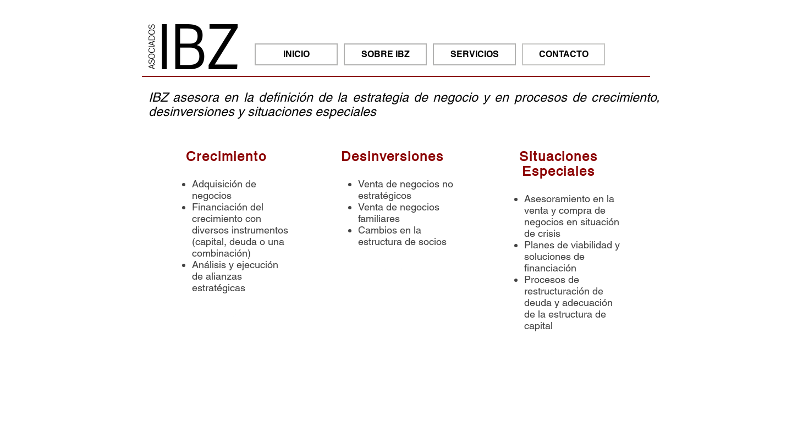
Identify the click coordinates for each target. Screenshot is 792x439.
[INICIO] (296, 54)
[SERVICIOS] (474, 54)
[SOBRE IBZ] (385, 54)
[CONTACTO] (563, 54)
